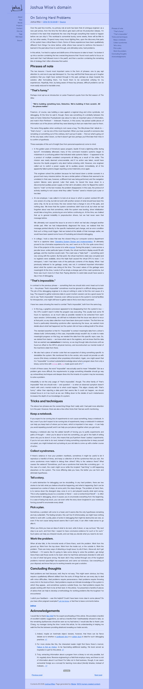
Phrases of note (117, 28)
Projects (19, 25)
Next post (98, 675)
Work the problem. (120, 51)
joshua (33, 606)
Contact (19, 28)
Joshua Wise (50, 684)
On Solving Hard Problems (50, 17)
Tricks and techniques (119, 37)
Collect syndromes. (120, 42)
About (20, 17)
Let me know (64, 601)
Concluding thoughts (119, 54)
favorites (67, 670)
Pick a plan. (117, 48)
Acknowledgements (119, 57)
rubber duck (77, 636)
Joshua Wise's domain (50, 7)
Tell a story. (117, 45)
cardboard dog (62, 636)
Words (20, 23)
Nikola (73, 684)
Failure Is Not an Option (47, 647)
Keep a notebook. (119, 40)
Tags (20, 34)
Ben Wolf (49, 616)
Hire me (19, 31)
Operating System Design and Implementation (74, 241)
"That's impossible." (120, 34)
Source (19, 40)
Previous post (37, 675)
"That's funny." (118, 31)
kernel (72, 247)
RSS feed (19, 37)
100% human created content (88, 684)
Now (20, 20)
